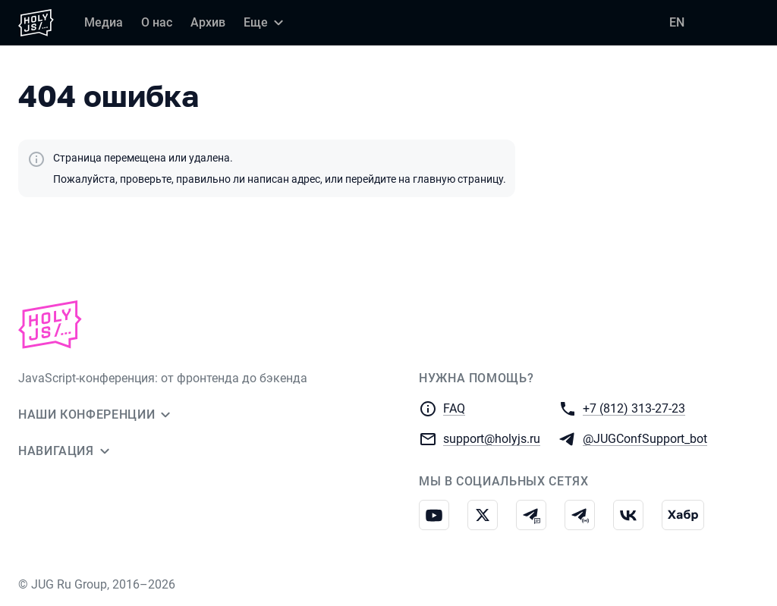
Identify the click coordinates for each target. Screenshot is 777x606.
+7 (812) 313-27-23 (634, 408)
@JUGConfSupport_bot (645, 438)
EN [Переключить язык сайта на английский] (676, 22)
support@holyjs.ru (491, 438)
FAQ (454, 408)
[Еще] (265, 23)
